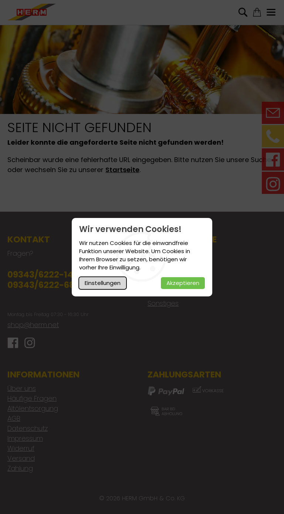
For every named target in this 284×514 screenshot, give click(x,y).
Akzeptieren (182, 283)
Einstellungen (103, 283)
